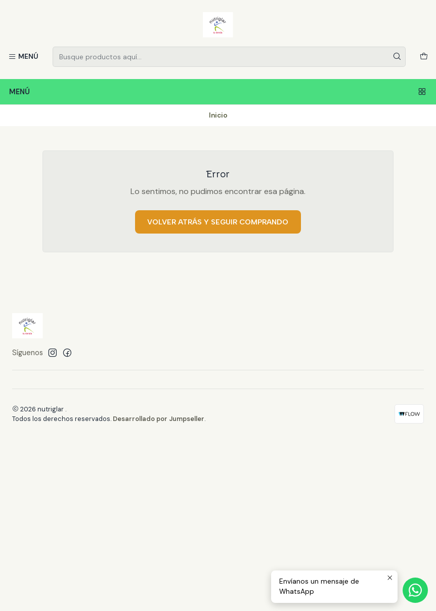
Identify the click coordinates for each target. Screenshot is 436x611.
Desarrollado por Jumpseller (158, 418)
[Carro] (424, 57)
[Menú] (23, 57)
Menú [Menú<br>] (218, 92)
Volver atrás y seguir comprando (217, 221)
